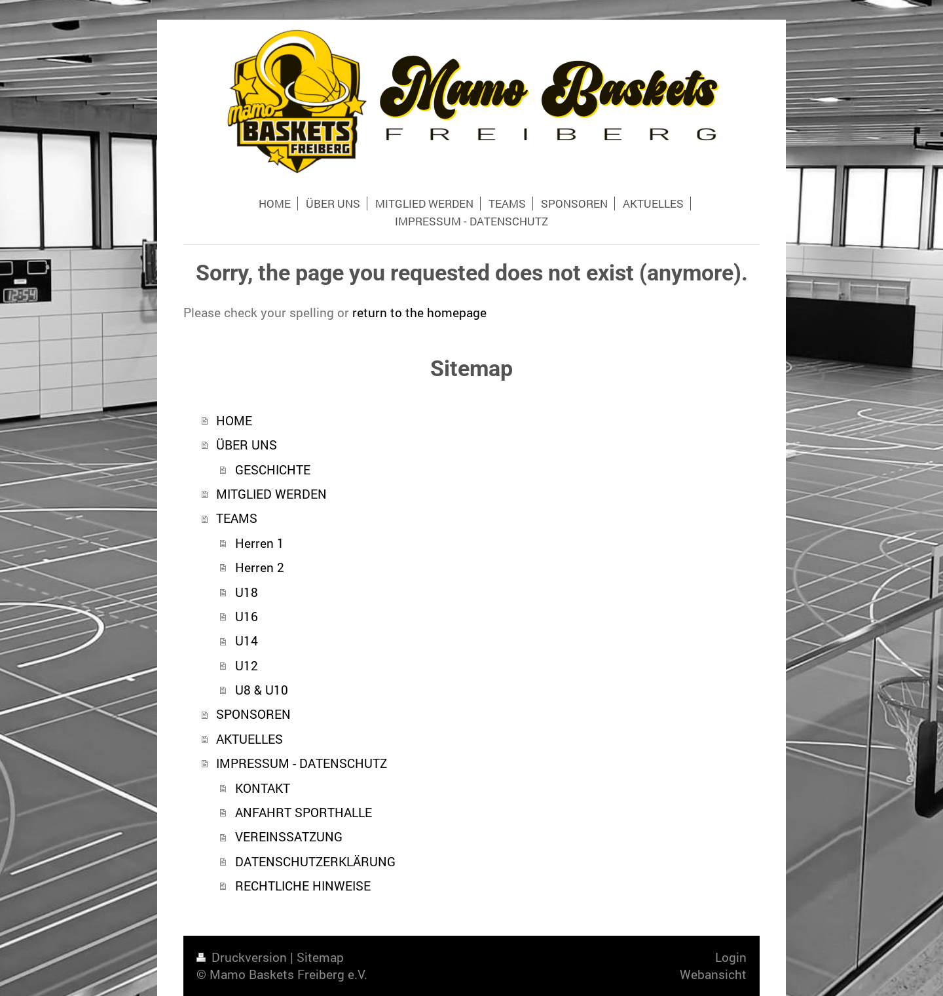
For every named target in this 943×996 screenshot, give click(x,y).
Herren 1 (259, 543)
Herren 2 (259, 567)
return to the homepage (419, 312)
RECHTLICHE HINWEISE (303, 885)
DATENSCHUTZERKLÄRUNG (315, 861)
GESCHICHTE (272, 469)
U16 (246, 616)
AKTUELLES (249, 739)
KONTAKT (262, 788)
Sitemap (320, 957)
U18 (246, 592)
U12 (246, 665)
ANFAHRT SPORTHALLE (303, 812)
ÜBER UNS (246, 444)
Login (731, 957)
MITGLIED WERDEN (271, 494)
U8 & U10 (261, 689)
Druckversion (243, 957)
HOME (234, 420)
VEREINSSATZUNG (288, 836)
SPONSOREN (253, 714)
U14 (246, 640)
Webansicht (713, 974)
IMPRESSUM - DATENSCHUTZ (301, 763)
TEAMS (236, 518)
